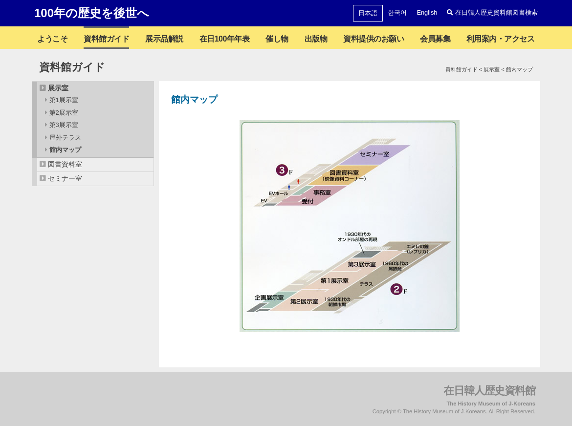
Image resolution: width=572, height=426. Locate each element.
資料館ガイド (106, 39)
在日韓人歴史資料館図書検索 (492, 12)
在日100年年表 (224, 39)
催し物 (276, 39)
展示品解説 (164, 39)
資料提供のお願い (373, 39)
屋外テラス (65, 137)
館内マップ (65, 149)
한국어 (397, 12)
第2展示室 (63, 112)
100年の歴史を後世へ (91, 13)
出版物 (316, 39)
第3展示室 (63, 124)
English (427, 12)
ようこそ (52, 39)
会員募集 (435, 39)
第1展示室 (63, 100)
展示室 (58, 88)
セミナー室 (65, 178)
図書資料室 (65, 164)
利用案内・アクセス (500, 39)
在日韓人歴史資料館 (489, 390)
